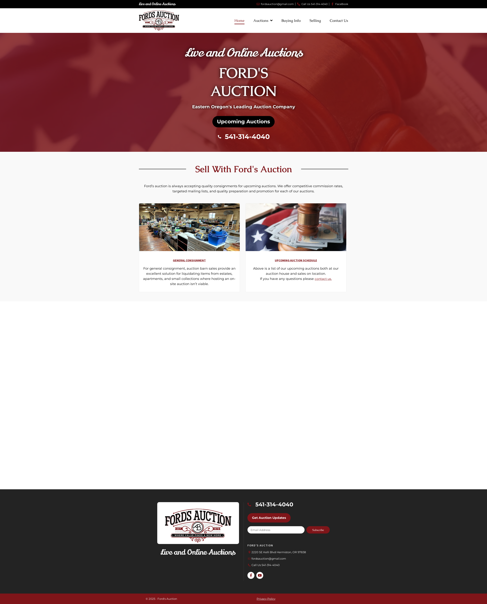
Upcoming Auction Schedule (296, 263)
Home (239, 20)
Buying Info (291, 20)
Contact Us (339, 20)
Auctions (263, 20)
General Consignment (189, 263)
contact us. (323, 282)
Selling (315, 20)
